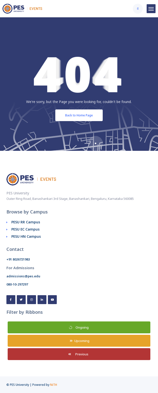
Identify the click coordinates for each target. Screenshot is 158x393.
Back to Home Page (79, 115)
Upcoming (79, 341)
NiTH (53, 385)
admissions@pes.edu (23, 276)
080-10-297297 (17, 284)
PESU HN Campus (26, 236)
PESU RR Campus (25, 222)
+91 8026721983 (18, 259)
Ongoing (79, 327)
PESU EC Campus (25, 229)
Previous (78, 354)
